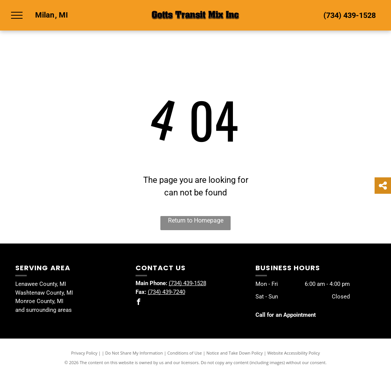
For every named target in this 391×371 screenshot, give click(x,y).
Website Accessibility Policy (293, 353)
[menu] (17, 15)
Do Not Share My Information (134, 353)
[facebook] (139, 303)
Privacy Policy (84, 353)
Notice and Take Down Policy (235, 353)
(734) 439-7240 (166, 292)
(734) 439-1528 (349, 15)
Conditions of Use (184, 353)
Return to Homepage (195, 220)
